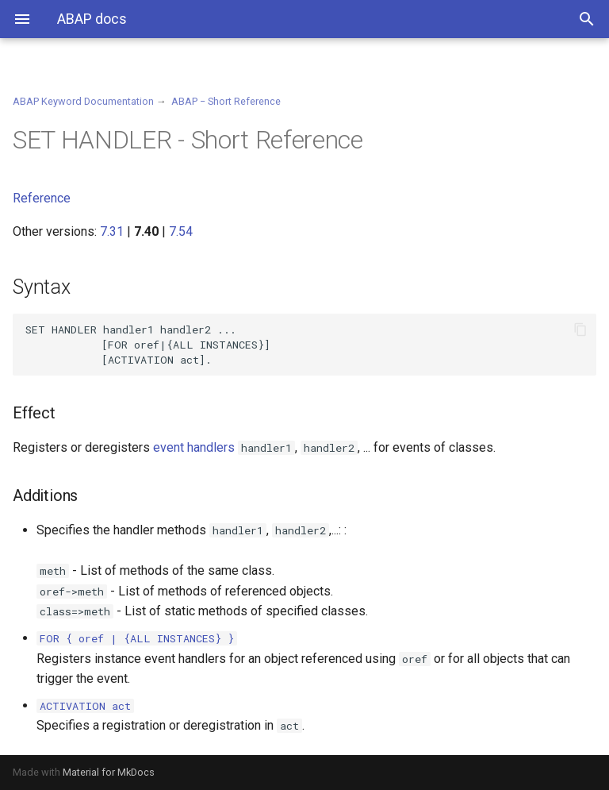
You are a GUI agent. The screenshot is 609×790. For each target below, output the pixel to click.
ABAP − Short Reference (226, 101)
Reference (42, 198)
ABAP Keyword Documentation (83, 101)
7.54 (181, 231)
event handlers (194, 447)
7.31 (112, 231)
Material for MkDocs (109, 772)
